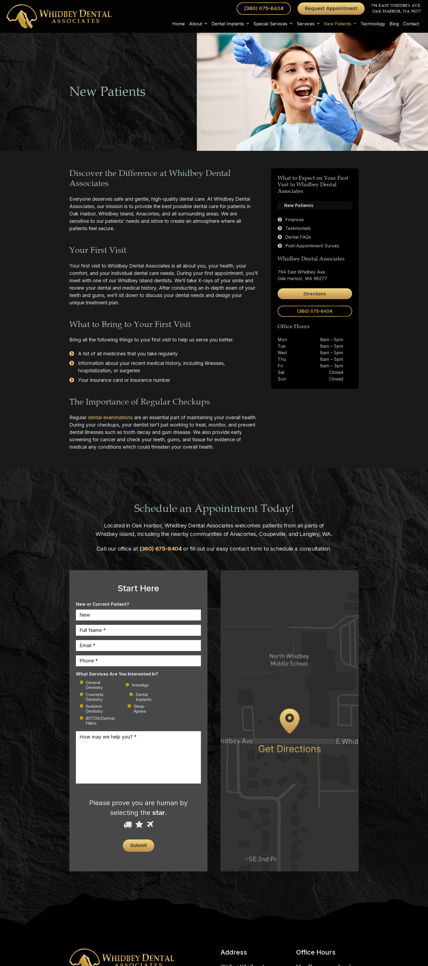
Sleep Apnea (140, 709)
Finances (294, 219)
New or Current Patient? (104, 604)
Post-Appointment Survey (312, 245)
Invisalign (136, 685)
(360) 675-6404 (160, 548)
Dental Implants (143, 697)
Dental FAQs (298, 237)
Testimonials (298, 228)
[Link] (59, 16)
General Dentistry (94, 685)
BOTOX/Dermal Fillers (100, 721)
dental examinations (110, 417)
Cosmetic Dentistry (95, 697)
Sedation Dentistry (94, 709)
